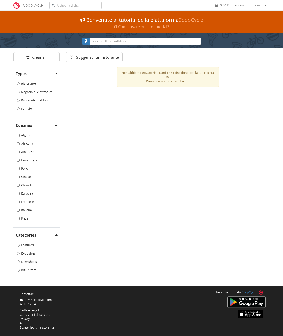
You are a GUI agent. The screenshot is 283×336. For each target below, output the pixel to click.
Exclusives (26, 253)
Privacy (25, 319)
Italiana (24, 210)
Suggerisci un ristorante (37, 327)
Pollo (22, 168)
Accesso (240, 5)
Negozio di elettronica (35, 92)
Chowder (25, 185)
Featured (25, 245)
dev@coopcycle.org (36, 300)
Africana (25, 143)
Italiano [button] (259, 5)
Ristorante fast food (33, 100)
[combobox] (75, 5)
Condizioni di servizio (35, 315)
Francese (25, 202)
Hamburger (27, 160)
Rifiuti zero (26, 270)
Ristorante (26, 83)
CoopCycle (33, 5)
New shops (27, 262)
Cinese (24, 177)
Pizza (22, 218)
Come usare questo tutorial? (141, 26)
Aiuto (23, 323)
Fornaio (24, 108)
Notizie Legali (29, 310)
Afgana (24, 135)
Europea (25, 193)
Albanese (25, 152)
